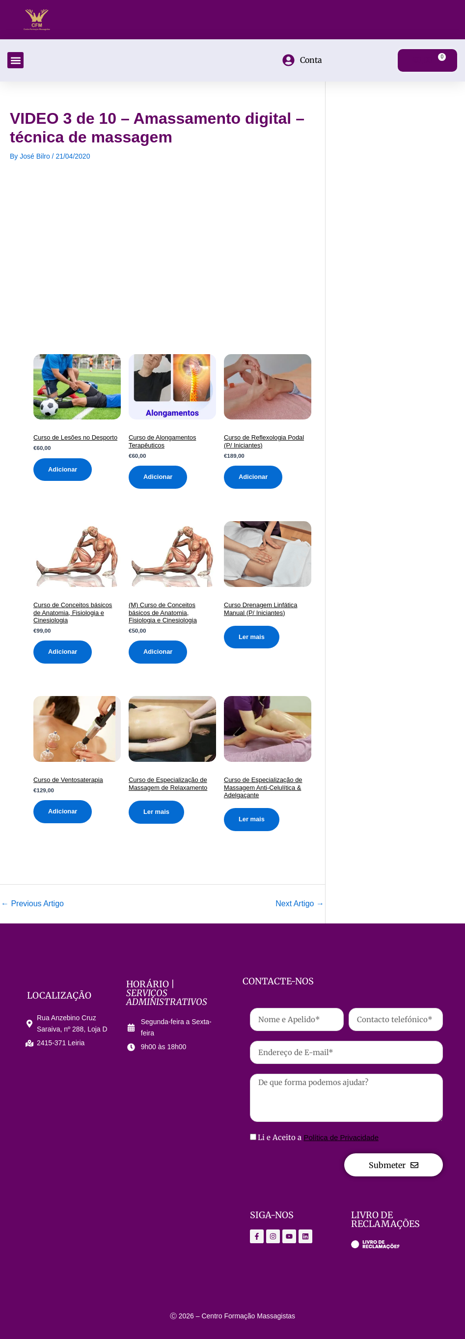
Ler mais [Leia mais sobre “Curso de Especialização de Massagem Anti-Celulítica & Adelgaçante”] (252, 819)
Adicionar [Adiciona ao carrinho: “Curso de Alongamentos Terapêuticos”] (157, 476)
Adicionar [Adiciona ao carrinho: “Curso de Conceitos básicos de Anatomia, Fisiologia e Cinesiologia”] (62, 651)
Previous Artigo (32, 904)
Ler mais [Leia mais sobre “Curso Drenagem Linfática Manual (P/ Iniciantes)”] (252, 637)
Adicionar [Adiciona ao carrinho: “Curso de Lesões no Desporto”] (62, 469)
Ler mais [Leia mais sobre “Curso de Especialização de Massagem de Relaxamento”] (156, 811)
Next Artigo (299, 904)
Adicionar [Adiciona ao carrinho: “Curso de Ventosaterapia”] (62, 811)
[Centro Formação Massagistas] (119, 1156)
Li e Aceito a (318, 1137)
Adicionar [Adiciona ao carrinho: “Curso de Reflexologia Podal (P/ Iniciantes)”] (253, 476)
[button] (15, 60)
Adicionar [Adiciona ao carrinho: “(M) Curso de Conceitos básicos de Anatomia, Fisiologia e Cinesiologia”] (157, 651)
